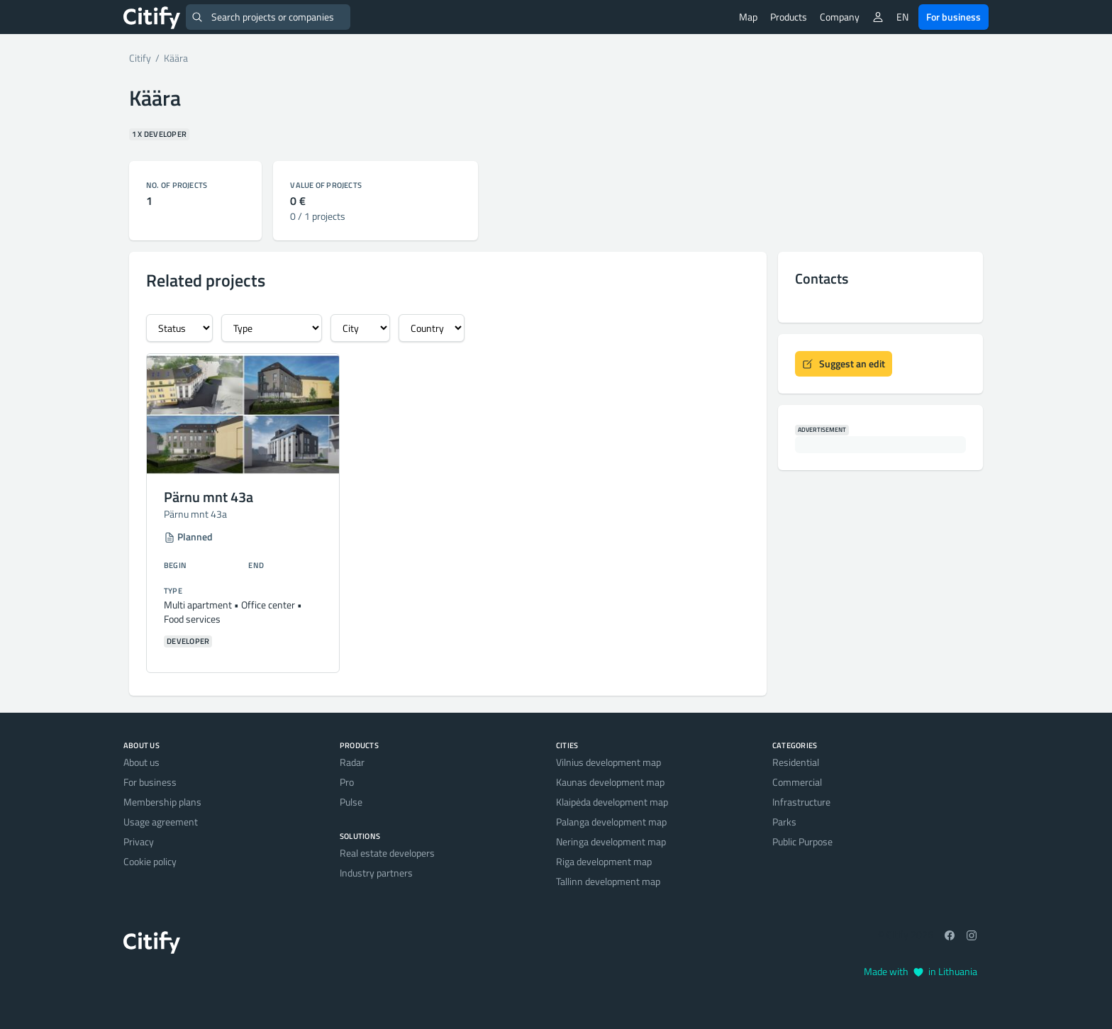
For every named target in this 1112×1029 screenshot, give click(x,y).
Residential (795, 762)
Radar (352, 762)
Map (748, 16)
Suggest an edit (843, 363)
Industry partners (376, 872)
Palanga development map (611, 821)
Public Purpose (802, 841)
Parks (784, 821)
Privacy (138, 841)
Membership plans (162, 801)
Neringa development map (611, 841)
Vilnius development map (608, 762)
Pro (347, 781)
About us (141, 762)
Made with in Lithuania (920, 971)
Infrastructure (801, 801)
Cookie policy (150, 861)
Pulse (351, 801)
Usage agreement (160, 821)
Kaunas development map (610, 781)
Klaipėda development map (612, 801)
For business (953, 16)
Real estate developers (387, 852)
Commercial (797, 781)
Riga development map (604, 861)
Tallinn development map (608, 881)
